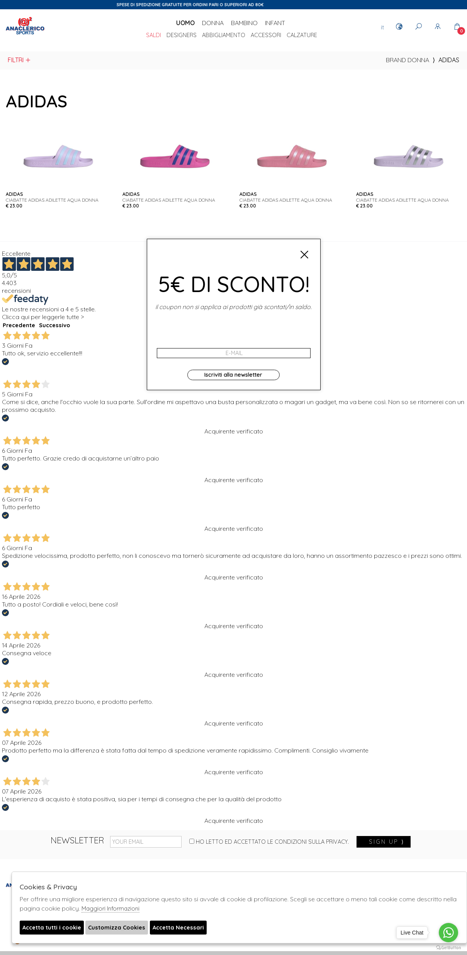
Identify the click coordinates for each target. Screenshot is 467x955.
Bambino (244, 23)
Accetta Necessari (192, 928)
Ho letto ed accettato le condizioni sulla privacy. (269, 841)
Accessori (266, 35)
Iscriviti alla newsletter (233, 374)
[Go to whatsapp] (448, 932)
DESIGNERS (181, 35)
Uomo (185, 23)
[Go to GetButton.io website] (448, 947)
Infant (275, 23)
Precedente (19, 325)
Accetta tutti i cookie (54, 928)
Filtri (19, 60)
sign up (386, 841)
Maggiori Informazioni (110, 908)
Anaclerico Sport (25, 34)
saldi (153, 35)
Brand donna (407, 60)
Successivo (54, 325)
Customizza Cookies (125, 928)
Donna (213, 23)
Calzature (302, 35)
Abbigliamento (223, 35)
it (382, 27)
